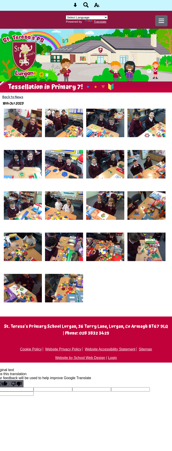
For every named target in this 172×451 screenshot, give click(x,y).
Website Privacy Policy (63, 349)
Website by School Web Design (80, 358)
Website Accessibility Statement (110, 349)
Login (112, 358)
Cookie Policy (31, 349)
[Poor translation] (16, 383)
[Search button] (86, 6)
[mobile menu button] (161, 20)
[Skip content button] (75, 6)
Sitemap (145, 349)
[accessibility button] (97, 6)
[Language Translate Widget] (87, 17)
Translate (95, 21)
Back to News (12, 97)
